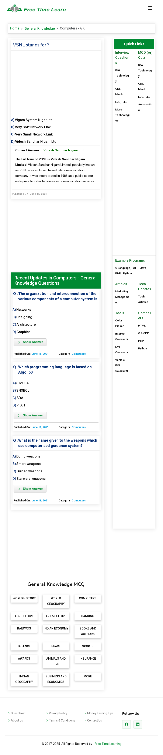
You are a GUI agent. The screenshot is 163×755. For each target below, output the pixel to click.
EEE (125, 101)
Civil (117, 88)
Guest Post (18, 713)
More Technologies (122, 115)
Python (127, 273)
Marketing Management (122, 297)
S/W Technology (122, 75)
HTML (142, 325)
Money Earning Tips (100, 713)
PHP (118, 273)
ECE (117, 101)
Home (14, 28)
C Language (122, 267)
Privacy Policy (58, 713)
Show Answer (30, 342)
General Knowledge (39, 29)
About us (17, 720)
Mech (118, 94)
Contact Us (94, 720)
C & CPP (143, 333)
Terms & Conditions (62, 720)
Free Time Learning (108, 744)
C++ (135, 267)
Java (143, 267)
